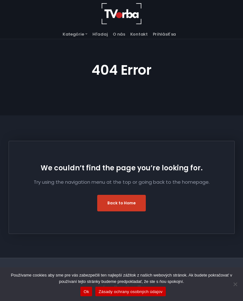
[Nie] (235, 284)
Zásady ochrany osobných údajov (130, 291)
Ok (86, 291)
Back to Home (121, 203)
